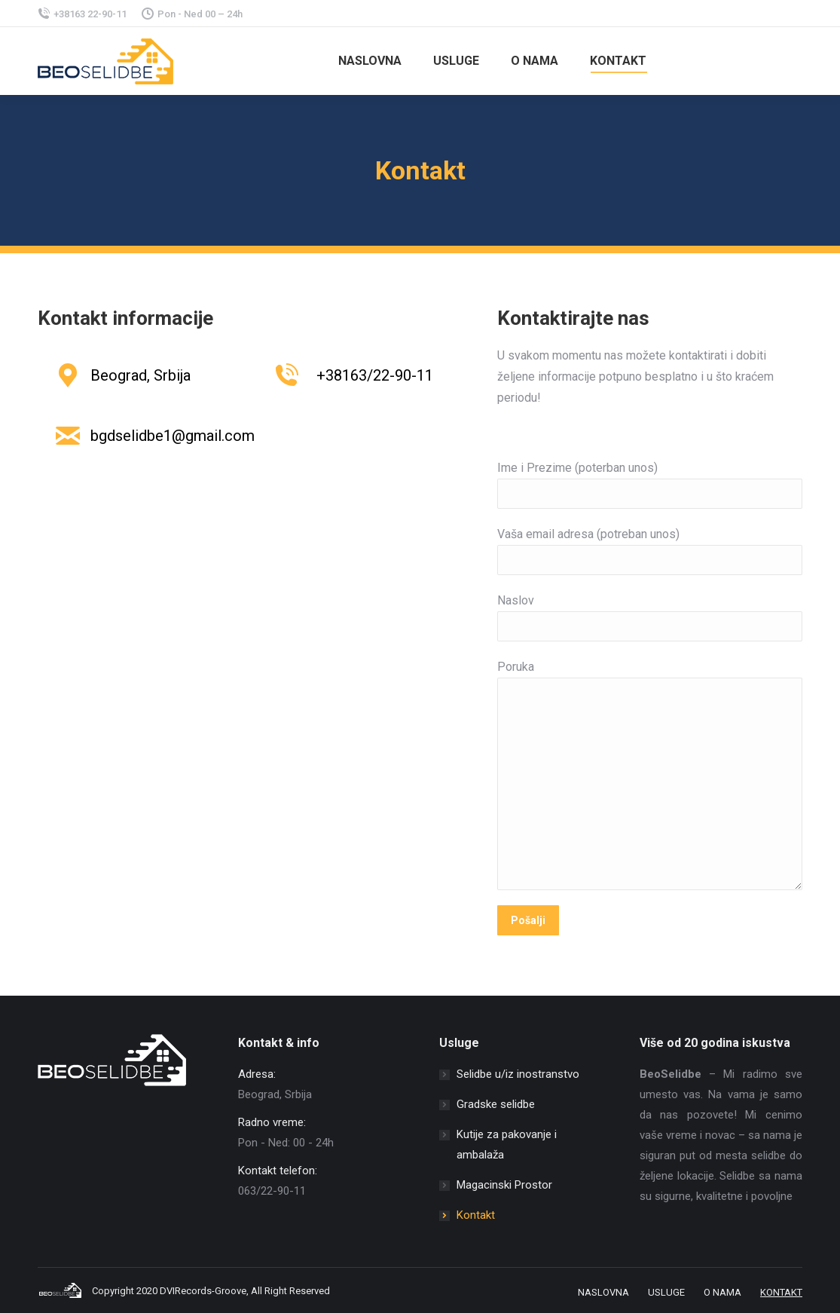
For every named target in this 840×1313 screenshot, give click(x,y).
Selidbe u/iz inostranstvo (518, 1074)
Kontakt (476, 1215)
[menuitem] (368, 61)
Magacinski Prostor (504, 1185)
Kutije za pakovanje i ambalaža (507, 1145)
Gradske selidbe (496, 1104)
